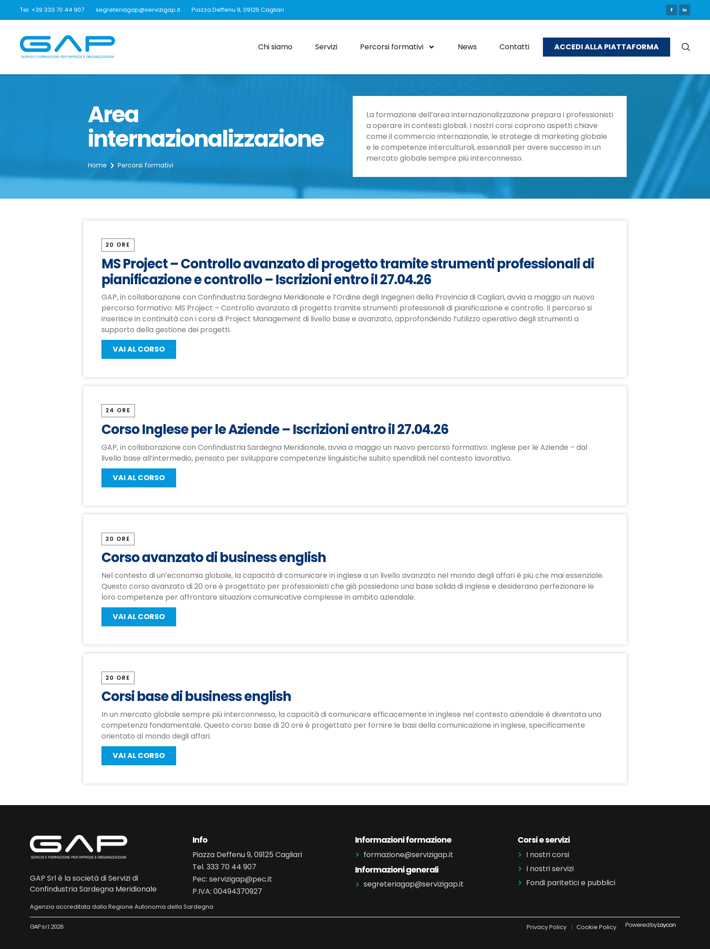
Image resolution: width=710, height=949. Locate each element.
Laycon (666, 924)
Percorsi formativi (397, 47)
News (467, 47)
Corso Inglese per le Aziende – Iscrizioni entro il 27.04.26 (275, 429)
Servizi (326, 47)
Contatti (514, 47)
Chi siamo (275, 47)
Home (97, 165)
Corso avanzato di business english (214, 557)
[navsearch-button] (685, 47)
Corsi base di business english (197, 696)
